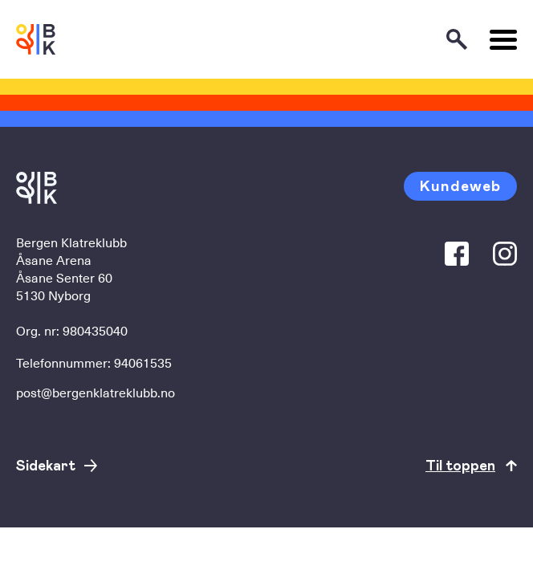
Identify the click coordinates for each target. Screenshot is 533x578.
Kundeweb (460, 185)
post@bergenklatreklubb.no (95, 391)
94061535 (143, 362)
